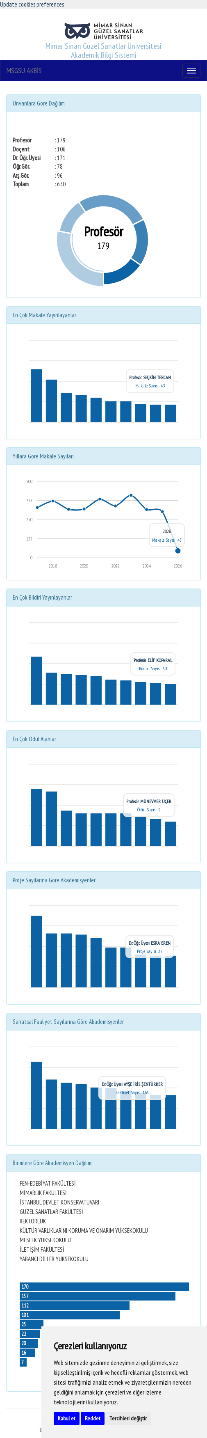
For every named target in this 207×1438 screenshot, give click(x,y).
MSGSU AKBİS (24, 70)
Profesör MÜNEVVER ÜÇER (148, 801)
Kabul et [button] (66, 1418)
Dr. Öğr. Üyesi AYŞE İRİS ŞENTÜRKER (132, 1084)
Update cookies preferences (32, 4)
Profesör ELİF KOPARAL (153, 660)
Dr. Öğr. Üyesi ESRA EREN (150, 943)
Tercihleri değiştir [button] (128, 1418)
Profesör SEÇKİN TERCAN (150, 377)
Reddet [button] (92, 1418)
